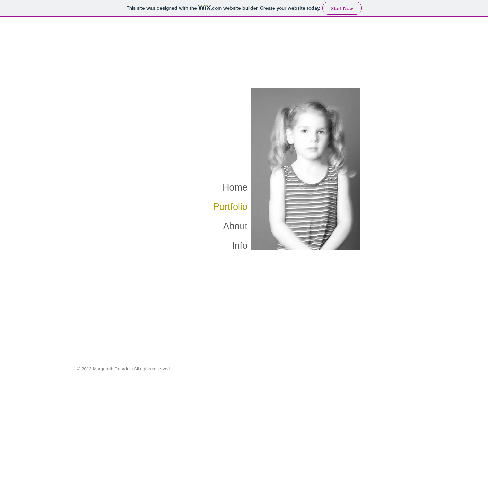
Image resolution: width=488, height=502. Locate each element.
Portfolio (230, 207)
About (235, 226)
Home (235, 187)
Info (239, 245)
